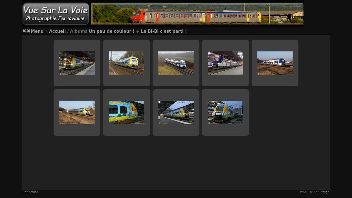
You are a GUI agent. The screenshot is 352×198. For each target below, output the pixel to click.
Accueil (57, 31)
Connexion (30, 192)
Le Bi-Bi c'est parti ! (164, 31)
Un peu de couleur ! (111, 31)
